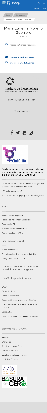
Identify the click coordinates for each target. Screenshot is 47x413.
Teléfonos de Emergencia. (12, 215)
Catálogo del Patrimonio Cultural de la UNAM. (20, 316)
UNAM (4, 287)
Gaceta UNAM (7, 312)
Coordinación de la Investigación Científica (19, 300)
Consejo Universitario (10, 296)
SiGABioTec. (6, 342)
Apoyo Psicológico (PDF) (12, 233)
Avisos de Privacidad (10, 250)
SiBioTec (5, 338)
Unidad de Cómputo (10, 359)
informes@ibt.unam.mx (21, 99)
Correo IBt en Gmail (10, 351)
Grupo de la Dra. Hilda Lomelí (19, 63)
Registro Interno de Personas (13, 346)
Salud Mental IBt (8, 224)
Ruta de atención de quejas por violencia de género (23, 196)
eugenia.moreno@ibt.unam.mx (19, 57)
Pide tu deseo (21, 111)
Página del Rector (9, 291)
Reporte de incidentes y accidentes (16, 220)
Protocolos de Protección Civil (14, 229)
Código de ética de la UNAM (13, 259)
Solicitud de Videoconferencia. (14, 355)
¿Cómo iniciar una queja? (12, 191)
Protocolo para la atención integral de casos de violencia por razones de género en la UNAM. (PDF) (23, 172)
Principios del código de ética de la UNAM (19, 254)
